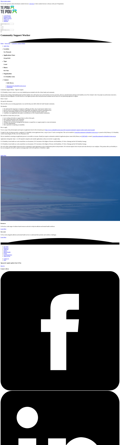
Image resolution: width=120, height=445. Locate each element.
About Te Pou (7, 256)
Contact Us (6, 258)
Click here (31, 3)
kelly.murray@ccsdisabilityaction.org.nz (16, 85)
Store (5, 260)
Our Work (6, 246)
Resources (6, 248)
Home (2, 43)
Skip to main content (6, 1)
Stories (5, 250)
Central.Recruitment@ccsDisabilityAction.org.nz (86, 132)
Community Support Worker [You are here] (18, 43)
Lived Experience (8, 254)
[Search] (7, 24)
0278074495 (10, 87)
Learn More (3, 229)
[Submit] (1, 25)
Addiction (6, 249)
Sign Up (3, 266)
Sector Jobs (7, 43)
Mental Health (7, 252)
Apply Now (6, 46)
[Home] (60, 10)
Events (5, 253)
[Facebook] (60, 390)
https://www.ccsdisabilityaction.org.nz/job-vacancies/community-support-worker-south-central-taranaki (70, 130)
